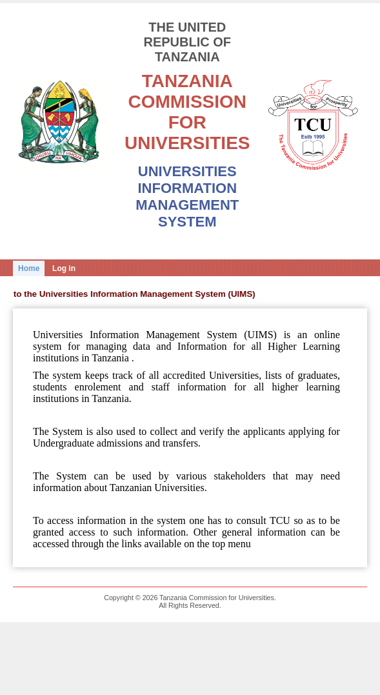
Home (28, 268)
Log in (63, 268)
